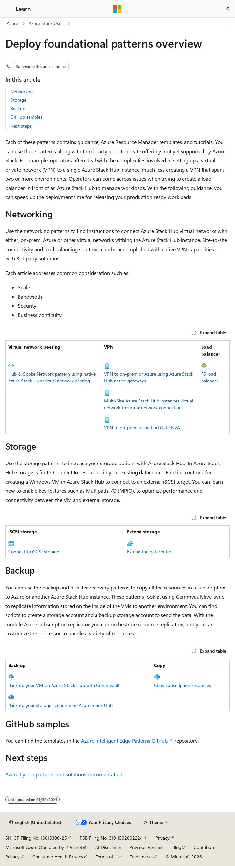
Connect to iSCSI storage (33, 551)
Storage (18, 100)
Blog (176, 847)
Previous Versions (146, 847)
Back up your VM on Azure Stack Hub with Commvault (63, 685)
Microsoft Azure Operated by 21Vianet (43, 847)
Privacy (162, 838)
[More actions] (224, 23)
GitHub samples (26, 117)
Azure (12, 23)
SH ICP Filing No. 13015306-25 (36, 838)
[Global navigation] (6, 9)
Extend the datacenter (149, 551)
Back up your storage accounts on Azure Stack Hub (60, 705)
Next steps (21, 126)
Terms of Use (109, 857)
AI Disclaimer (108, 847)
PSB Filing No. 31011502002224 (111, 838)
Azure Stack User (46, 23)
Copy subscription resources (182, 685)
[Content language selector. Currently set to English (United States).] (35, 822)
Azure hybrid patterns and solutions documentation (63, 774)
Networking (22, 91)
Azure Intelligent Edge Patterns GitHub (124, 740)
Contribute (204, 847)
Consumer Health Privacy (57, 857)
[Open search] (228, 9)
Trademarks (141, 857)
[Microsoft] (117, 9)
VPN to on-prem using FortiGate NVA (142, 427)
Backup (18, 108)
